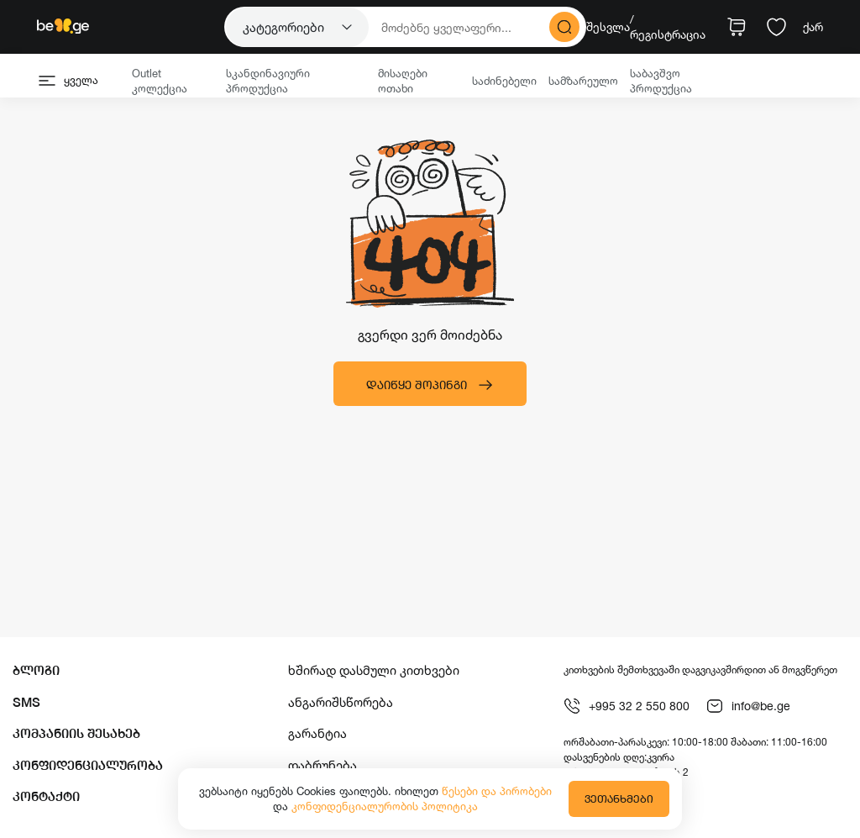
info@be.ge (748, 706)
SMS (26, 702)
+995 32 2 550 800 (627, 706)
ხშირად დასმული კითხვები (373, 670)
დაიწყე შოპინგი (430, 385)
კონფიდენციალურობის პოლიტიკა (384, 806)
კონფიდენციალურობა (88, 765)
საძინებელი (504, 80)
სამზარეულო (583, 80)
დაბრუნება (322, 765)
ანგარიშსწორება (340, 702)
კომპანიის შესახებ (76, 733)
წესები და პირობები (497, 791)
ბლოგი (36, 670)
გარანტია (317, 733)
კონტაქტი (46, 796)
